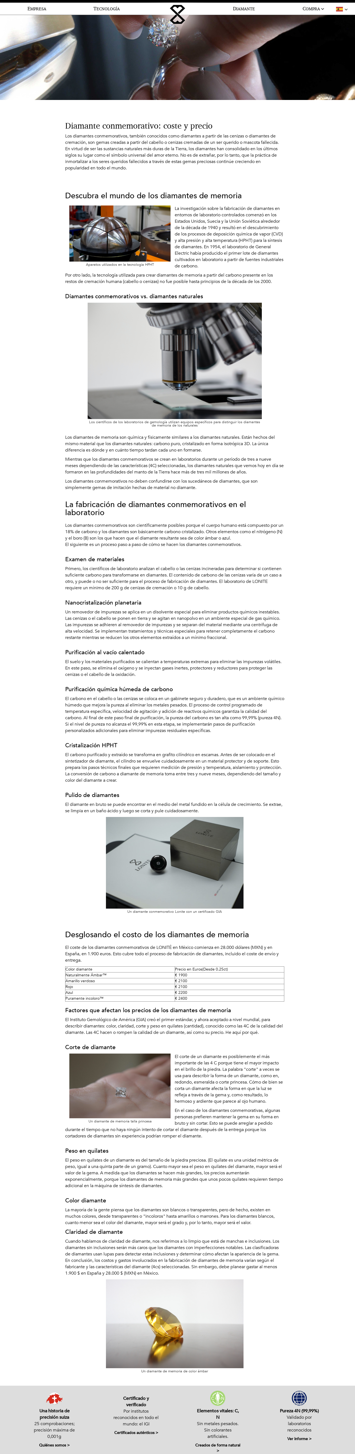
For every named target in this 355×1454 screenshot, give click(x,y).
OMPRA (314, 8)
